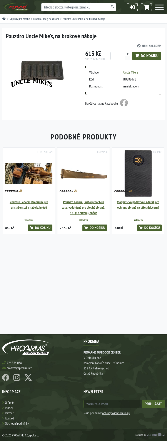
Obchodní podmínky (17, 423)
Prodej (9, 408)
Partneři (9, 413)
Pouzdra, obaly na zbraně (46, 19)
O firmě (9, 402)
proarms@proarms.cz (19, 368)
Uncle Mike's (130, 72)
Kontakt (9, 418)
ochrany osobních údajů (116, 413)
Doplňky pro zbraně (20, 19)
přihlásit (153, 404)
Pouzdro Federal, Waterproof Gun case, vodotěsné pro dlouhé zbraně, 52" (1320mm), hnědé (83, 207)
